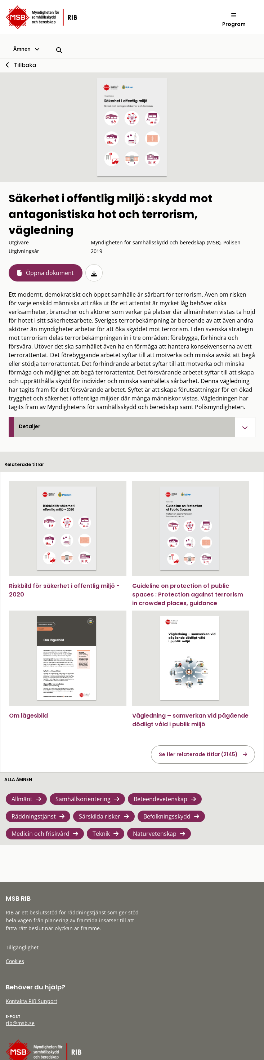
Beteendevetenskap (160, 799)
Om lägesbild (28, 715)
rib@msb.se (20, 1023)
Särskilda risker (99, 816)
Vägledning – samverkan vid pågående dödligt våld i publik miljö (190, 719)
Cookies (15, 961)
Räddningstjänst (34, 816)
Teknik (101, 834)
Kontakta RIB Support (31, 1001)
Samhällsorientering (83, 799)
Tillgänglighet (22, 947)
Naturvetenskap (154, 834)
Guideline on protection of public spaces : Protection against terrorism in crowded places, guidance (187, 594)
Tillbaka (25, 65)
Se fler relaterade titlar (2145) (198, 754)
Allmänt (22, 799)
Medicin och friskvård (41, 834)
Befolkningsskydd (167, 816)
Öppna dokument (50, 273)
